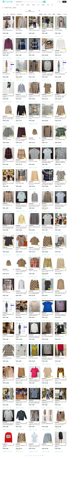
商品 (30, 10)
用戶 (39, 10)
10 (42, 455)
